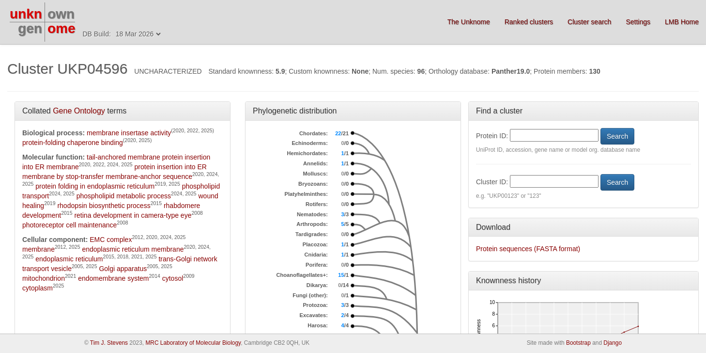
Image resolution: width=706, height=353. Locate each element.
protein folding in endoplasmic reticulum (94, 186)
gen (30, 28)
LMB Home (682, 22)
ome (61, 28)
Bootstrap (578, 342)
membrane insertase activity (129, 133)
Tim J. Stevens (109, 342)
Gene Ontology (79, 111)
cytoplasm (37, 288)
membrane (38, 249)
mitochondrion (43, 278)
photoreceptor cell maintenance (69, 225)
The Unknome (468, 22)
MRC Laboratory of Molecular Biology (193, 342)
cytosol (173, 278)
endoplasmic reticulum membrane (133, 249)
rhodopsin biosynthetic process (103, 205)
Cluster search (589, 22)
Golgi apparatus (123, 269)
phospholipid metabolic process (124, 196)
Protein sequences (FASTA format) (528, 249)
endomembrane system (113, 278)
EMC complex (111, 239)
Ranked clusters (529, 22)
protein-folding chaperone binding (72, 142)
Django (612, 342)
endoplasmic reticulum (69, 259)
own (61, 13)
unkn (26, 13)
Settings (638, 22)
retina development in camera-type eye (132, 215)
